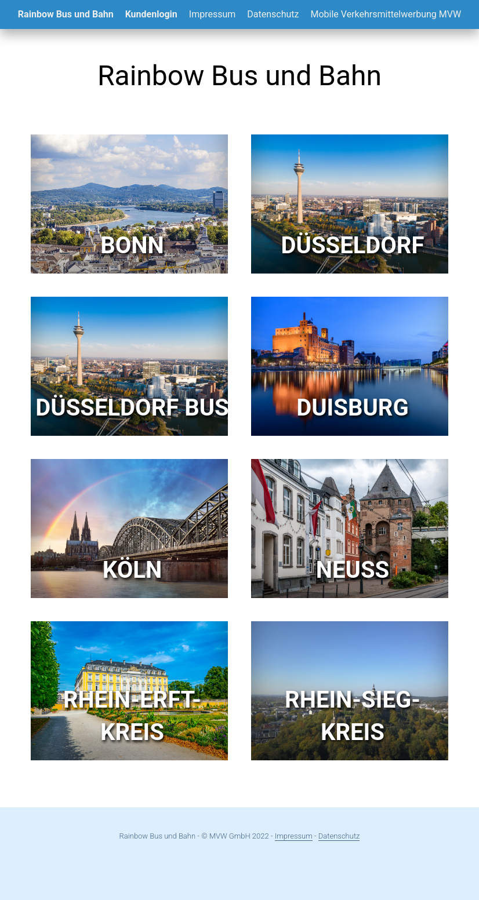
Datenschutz (273, 14)
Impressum (212, 14)
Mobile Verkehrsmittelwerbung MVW (385, 14)
